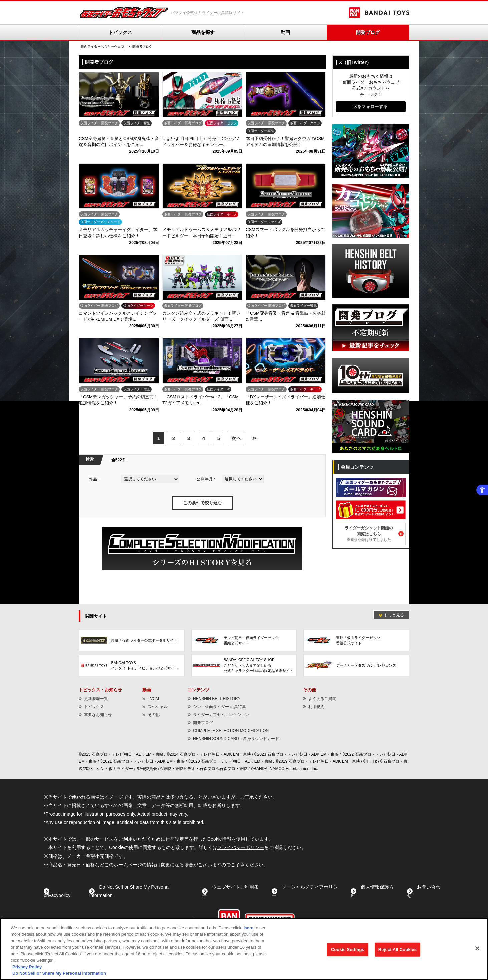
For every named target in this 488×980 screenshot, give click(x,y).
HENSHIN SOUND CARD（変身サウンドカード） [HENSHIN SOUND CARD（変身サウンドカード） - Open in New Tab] (238, 738)
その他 (154, 714)
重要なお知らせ (98, 714)
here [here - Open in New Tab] (248, 927)
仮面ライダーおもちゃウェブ (102, 46)
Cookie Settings (347, 949)
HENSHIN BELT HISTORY (216, 698)
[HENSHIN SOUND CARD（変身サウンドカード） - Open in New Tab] (370, 403)
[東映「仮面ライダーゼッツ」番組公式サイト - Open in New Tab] (356, 640)
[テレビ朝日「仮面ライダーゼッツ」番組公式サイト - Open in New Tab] (244, 640)
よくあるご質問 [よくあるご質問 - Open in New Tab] (322, 698)
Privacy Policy (27, 966)
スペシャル (158, 706)
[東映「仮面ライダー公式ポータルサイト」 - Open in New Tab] (132, 640)
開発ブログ (368, 32)
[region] (244, 949)
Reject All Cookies (397, 949)
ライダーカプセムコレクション (221, 714)
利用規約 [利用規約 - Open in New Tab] (316, 706)
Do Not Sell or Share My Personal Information (59, 973)
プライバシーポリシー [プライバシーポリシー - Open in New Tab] (240, 847)
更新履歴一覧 (96, 698)
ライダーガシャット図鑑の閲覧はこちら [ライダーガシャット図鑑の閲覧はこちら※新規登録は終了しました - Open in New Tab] (369, 534)
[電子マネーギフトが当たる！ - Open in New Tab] (371, 502)
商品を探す (203, 32)
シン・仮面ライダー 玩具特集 (219, 706)
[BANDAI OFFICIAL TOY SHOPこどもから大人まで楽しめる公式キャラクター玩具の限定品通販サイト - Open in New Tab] (244, 665)
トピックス (120, 32)
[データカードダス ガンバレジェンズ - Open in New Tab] (356, 665)
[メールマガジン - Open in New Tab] (371, 479)
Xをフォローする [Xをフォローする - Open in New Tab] (371, 106)
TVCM (153, 698)
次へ (236, 438)
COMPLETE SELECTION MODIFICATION (231, 730)
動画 (285, 32)
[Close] (477, 948)
